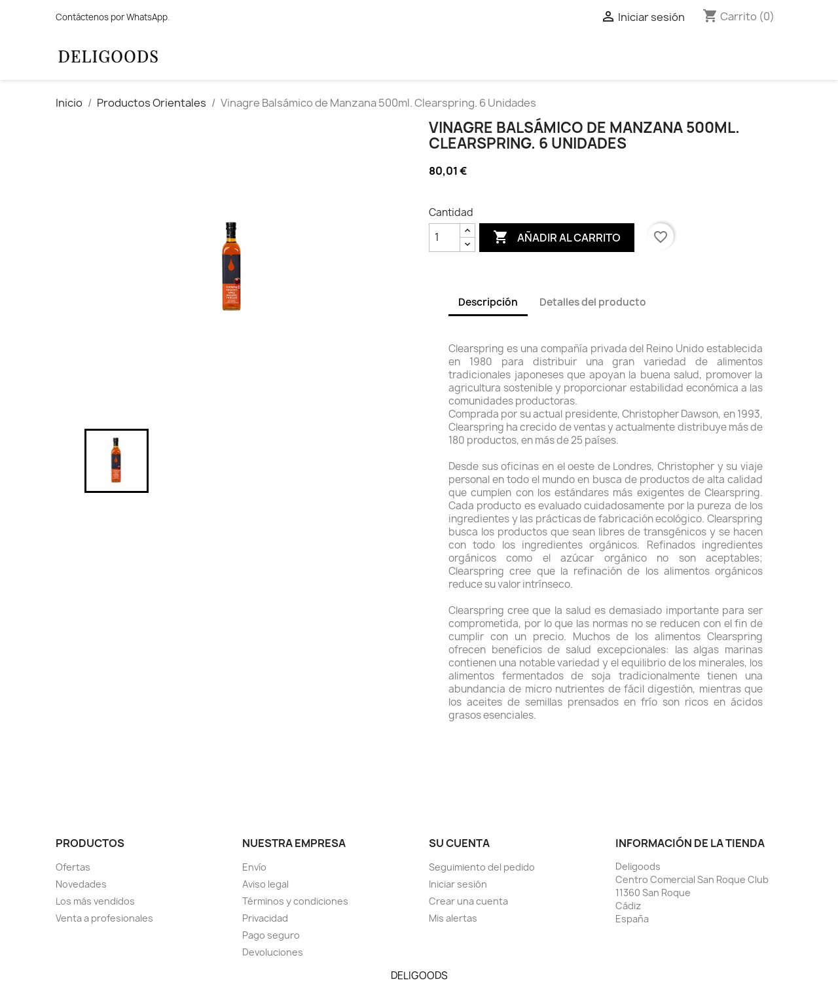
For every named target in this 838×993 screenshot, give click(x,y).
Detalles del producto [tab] (592, 302)
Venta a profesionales (104, 918)
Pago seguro (271, 935)
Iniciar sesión (458, 884)
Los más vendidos (95, 901)
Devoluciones (272, 952)
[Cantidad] (444, 237)
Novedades (81, 884)
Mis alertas (453, 918)
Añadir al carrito (557, 237)
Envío (254, 867)
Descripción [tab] (488, 302)
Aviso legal (265, 884)
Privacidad (265, 918)
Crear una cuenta (468, 901)
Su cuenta (459, 843)
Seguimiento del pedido (482, 867)
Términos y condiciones (295, 901)
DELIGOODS (419, 976)
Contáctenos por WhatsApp (112, 17)
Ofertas (73, 867)
